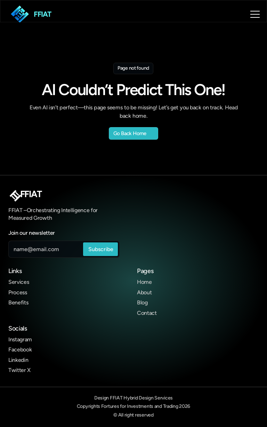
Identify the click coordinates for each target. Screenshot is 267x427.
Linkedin (18, 360)
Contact (147, 313)
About (144, 292)
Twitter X (19, 370)
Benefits (18, 302)
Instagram (20, 339)
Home (144, 282)
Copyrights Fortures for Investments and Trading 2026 (133, 406)
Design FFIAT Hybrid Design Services (133, 398)
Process (17, 292)
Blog (142, 302)
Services (18, 282)
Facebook (20, 349)
